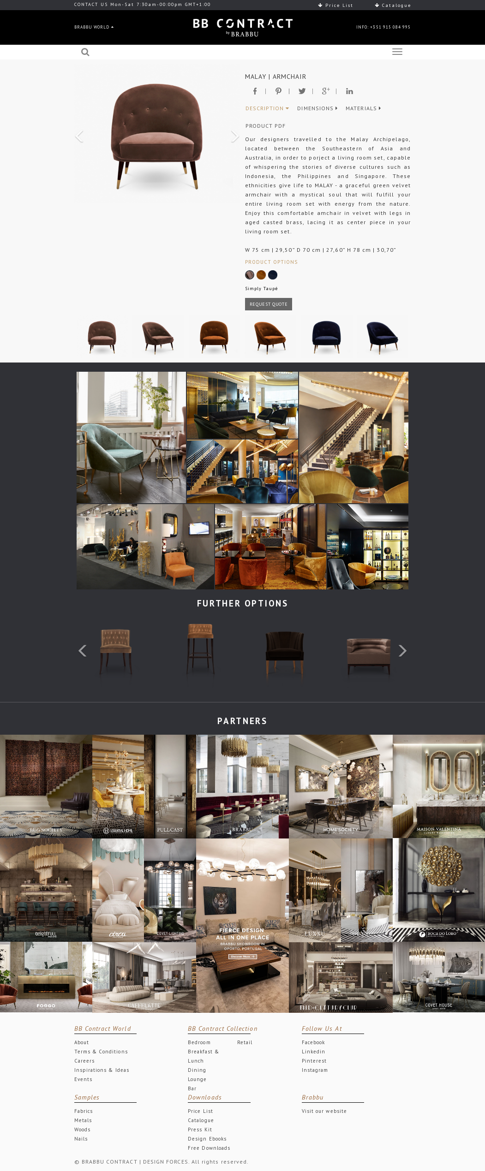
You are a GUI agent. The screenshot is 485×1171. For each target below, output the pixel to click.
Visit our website (324, 1111)
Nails (81, 1138)
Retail (244, 1042)
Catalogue (393, 5)
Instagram (315, 1070)
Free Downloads (209, 1148)
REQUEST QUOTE (269, 304)
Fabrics (83, 1111)
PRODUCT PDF (265, 125)
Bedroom (199, 1042)
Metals (83, 1120)
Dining (197, 1070)
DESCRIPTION (267, 108)
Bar (192, 1088)
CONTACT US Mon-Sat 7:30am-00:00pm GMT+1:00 (142, 4)
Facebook (313, 1042)
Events (83, 1079)
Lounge (197, 1079)
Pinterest (314, 1061)
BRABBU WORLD (94, 27)
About (81, 1042)
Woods (82, 1129)
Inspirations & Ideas (101, 1070)
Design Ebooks (207, 1138)
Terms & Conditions (101, 1051)
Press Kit (200, 1129)
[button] (77, 133)
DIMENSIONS (317, 108)
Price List (335, 5)
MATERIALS (363, 108)
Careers (84, 1061)
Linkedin (314, 1051)
